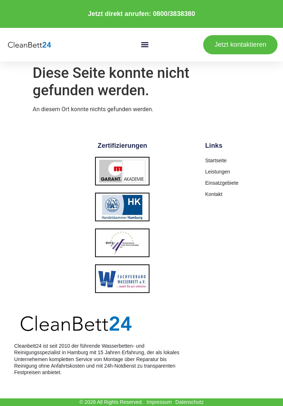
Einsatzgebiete (222, 183)
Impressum (159, 402)
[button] (145, 45)
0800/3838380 (174, 13)
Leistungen (217, 172)
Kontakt (213, 194)
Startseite (216, 160)
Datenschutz (189, 402)
